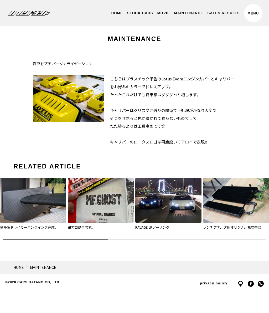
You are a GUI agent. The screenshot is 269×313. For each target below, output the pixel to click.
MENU (253, 13)
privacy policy (213, 283)
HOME (18, 267)
